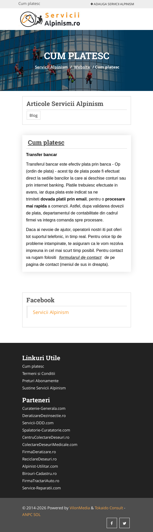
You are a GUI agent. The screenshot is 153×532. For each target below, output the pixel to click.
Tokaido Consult (109, 507)
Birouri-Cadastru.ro (39, 473)
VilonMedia (80, 507)
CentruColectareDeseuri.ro (45, 437)
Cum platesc (46, 142)
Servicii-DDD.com (38, 422)
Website (82, 67)
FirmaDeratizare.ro (39, 451)
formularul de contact (80, 257)
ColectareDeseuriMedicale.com (49, 444)
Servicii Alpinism (51, 67)
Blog (34, 115)
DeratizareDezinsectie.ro (44, 415)
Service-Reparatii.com (41, 487)
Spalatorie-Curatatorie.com (46, 430)
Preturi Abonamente (40, 380)
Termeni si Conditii (38, 373)
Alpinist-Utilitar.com (40, 466)
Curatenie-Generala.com (43, 408)
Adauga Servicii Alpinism (112, 4)
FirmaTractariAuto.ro (40, 480)
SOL (37, 514)
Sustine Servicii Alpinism (44, 387)
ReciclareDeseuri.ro (39, 459)
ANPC (27, 514)
